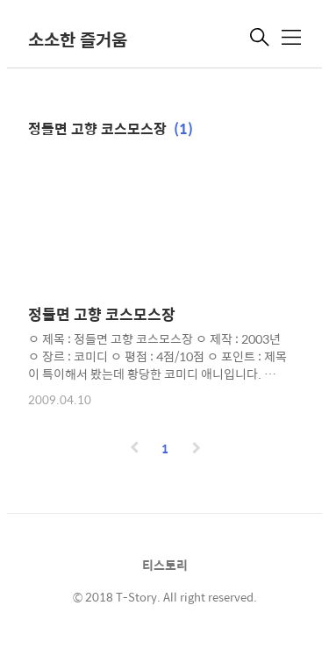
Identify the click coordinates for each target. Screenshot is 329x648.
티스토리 (165, 564)
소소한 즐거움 (77, 39)
